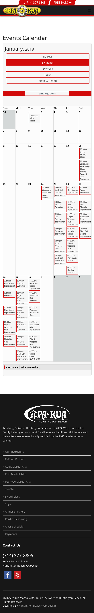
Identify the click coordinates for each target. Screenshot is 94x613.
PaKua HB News (14, 459)
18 (55, 146)
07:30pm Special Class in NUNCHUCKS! (35, 355)
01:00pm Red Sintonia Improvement (85, 206)
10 (42, 131)
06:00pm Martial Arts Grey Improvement (9, 340)
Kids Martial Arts (15, 474)
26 (67, 184)
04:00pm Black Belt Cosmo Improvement (85, 232)
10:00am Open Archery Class (83, 153)
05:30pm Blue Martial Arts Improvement (35, 326)
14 (4, 146)
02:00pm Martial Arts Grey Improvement (85, 218)
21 (4, 184)
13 (80, 131)
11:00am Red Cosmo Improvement (9, 283)
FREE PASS (63, 3)
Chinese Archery (15, 511)
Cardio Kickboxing (16, 519)
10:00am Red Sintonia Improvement (72, 206)
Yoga (8, 504)
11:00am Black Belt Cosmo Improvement (35, 285)
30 (29, 277)
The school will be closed (34, 118)
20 (80, 146)
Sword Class (12, 496)
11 (55, 131)
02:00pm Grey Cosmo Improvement (60, 231)
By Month (48, 62)
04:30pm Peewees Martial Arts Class (34, 311)
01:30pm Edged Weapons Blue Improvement (72, 219)
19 (67, 146)
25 (55, 184)
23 (29, 184)
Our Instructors (14, 451)
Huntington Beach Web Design (37, 605)
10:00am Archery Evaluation (84, 190)
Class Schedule (14, 526)
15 (17, 146)
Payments (11, 534)
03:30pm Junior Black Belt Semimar (34, 297)
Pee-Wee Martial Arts (18, 481)
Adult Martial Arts (16, 466)
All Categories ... (31, 367)
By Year (47, 56)
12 (67, 131)
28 (4, 277)
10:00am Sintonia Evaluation (21, 283)
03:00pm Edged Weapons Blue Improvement (60, 246)
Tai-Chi (9, 489)
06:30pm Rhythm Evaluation (71, 270)
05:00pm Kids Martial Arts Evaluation (21, 326)
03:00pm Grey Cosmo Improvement (9, 310)
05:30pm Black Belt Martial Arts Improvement (60, 259)
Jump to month (48, 80)
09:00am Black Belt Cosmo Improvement (60, 191)
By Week (48, 68)
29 (17, 277)
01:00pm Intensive (7, 294)
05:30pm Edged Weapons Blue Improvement (35, 342)
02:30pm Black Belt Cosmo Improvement (72, 232)
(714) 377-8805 (36, 3)
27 (80, 184)
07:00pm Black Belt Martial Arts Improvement (22, 355)
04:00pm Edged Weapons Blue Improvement (22, 312)
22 (17, 184)
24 (42, 184)
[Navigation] (89, 10)
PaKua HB (12, 367)
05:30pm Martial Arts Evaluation (72, 258)
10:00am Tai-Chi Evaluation (59, 204)
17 (42, 146)
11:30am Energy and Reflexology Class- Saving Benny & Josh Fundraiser (85, 170)
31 (42, 277)
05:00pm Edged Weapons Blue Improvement (9, 327)
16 (29, 146)
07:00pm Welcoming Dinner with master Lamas (46, 192)
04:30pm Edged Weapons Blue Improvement (72, 246)
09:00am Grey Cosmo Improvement (72, 190)
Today (47, 74)
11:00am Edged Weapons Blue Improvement (22, 298)
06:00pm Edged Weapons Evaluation (21, 340)
